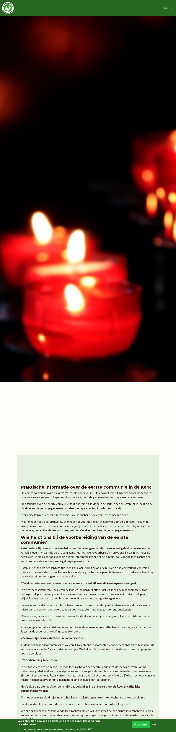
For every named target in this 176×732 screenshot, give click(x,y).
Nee (154, 725)
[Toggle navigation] (165, 8)
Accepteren (140, 726)
